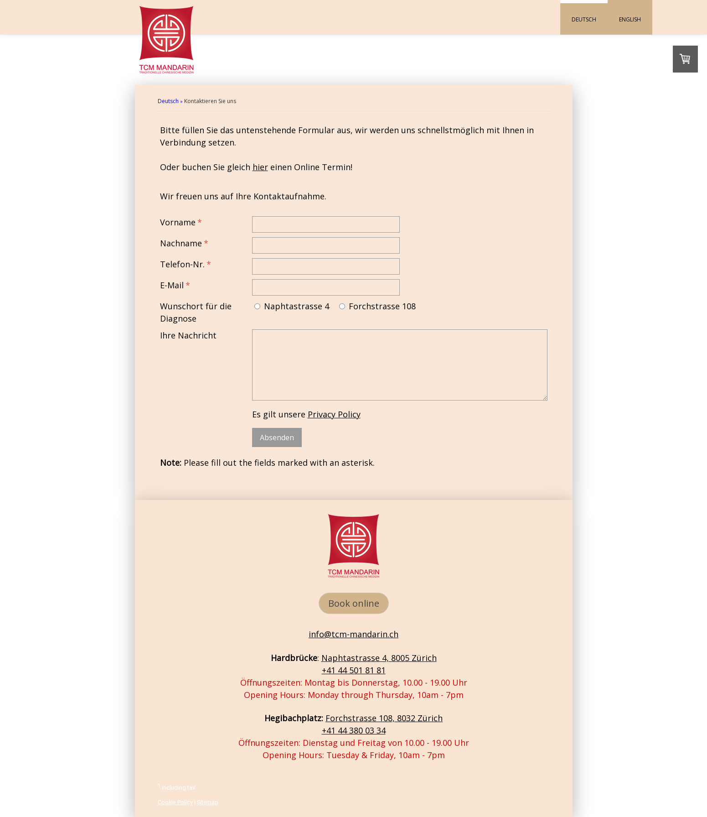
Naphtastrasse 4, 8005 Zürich (379, 657)
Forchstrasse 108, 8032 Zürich (384, 718)
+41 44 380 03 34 (354, 730)
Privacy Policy (334, 414)
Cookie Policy (175, 802)
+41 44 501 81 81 (354, 670)
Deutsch (584, 19)
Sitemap (207, 802)
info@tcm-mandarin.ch (353, 634)
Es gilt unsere (306, 414)
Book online (353, 603)
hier (260, 166)
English (630, 19)
